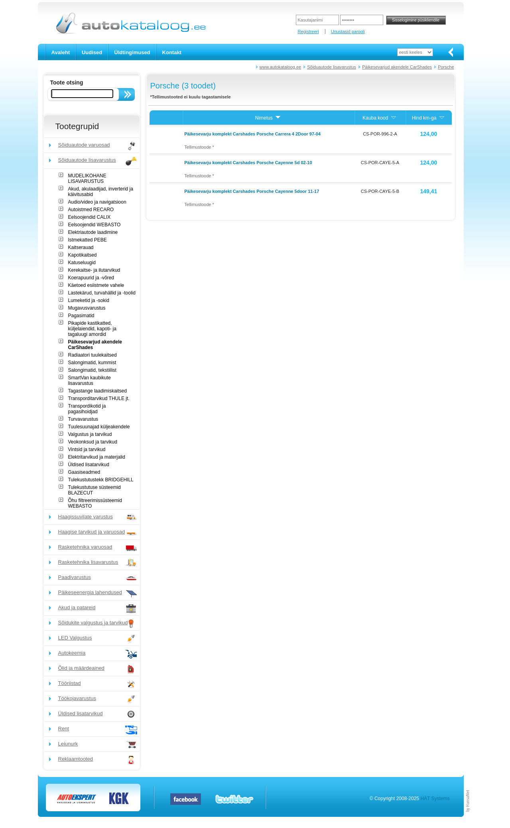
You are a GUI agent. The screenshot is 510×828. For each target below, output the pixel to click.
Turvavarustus (83, 419)
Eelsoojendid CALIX (89, 217)
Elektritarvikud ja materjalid (96, 457)
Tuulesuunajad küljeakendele (99, 427)
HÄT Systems (434, 798)
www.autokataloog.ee (280, 67)
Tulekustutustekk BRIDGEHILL (101, 480)
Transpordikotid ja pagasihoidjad (87, 408)
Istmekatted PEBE (87, 240)
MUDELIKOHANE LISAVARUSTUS (87, 178)
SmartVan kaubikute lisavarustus (89, 380)
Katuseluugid (82, 262)
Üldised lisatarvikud (88, 464)
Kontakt (171, 52)
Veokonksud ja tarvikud (92, 442)
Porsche (446, 67)
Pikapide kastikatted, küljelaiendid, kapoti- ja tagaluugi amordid (92, 328)
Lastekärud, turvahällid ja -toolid (102, 293)
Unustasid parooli (348, 31)
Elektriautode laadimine (93, 232)
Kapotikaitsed (82, 255)
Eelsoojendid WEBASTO (94, 225)
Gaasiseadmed (84, 472)
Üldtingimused (132, 52)
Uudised (92, 52)
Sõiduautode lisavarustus (331, 67)
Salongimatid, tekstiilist (92, 370)
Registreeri (308, 31)
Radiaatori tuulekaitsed (92, 355)
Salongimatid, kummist (92, 362)
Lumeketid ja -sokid (88, 300)
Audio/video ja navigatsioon (97, 202)
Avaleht (60, 52)
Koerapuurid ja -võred (91, 278)
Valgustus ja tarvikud (90, 434)
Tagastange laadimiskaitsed (97, 391)
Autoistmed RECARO (91, 209)
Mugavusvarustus (87, 308)
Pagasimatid (81, 315)
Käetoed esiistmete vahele (96, 285)
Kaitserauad (81, 247)
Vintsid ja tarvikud (87, 449)
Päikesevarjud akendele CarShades (397, 67)
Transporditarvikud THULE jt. (99, 398)
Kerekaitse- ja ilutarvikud (94, 270)
